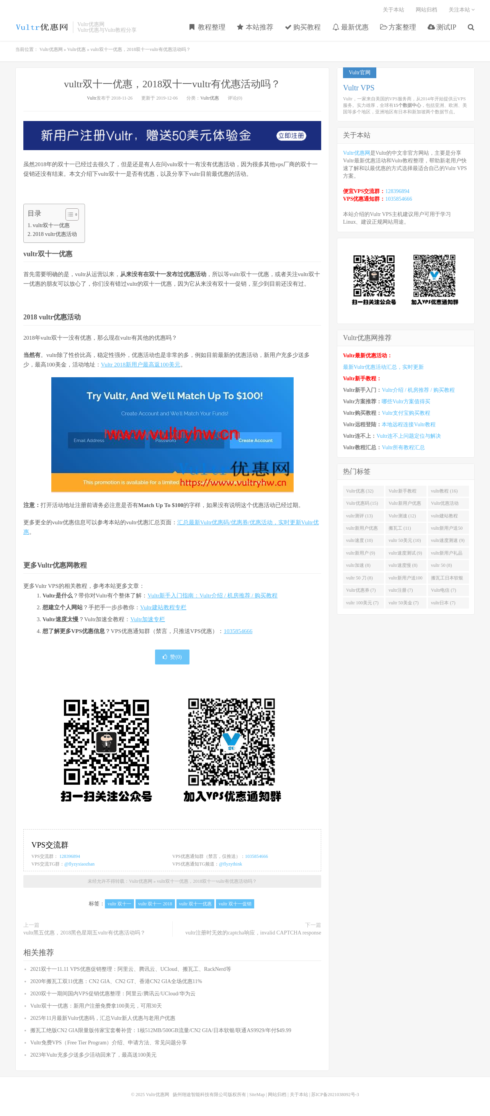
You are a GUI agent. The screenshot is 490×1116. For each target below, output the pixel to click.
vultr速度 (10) (359, 540)
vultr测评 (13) (359, 516)
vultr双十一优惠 (51, 225)
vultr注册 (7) (401, 590)
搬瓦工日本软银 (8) (447, 579)
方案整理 (398, 27)
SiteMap (257, 1094)
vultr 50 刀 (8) (359, 578)
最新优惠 (350, 27)
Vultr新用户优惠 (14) (405, 505)
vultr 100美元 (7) (362, 602)
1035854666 (238, 631)
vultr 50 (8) (441, 565)
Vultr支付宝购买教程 (406, 413)
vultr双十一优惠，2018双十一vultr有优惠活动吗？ (172, 84)
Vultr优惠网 (42, 27)
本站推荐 (255, 27)
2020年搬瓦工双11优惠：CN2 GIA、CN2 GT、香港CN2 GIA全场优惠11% (116, 981)
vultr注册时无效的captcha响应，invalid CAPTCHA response (253, 933)
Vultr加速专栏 (147, 619)
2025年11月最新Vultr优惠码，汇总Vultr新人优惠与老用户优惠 (102, 1018)
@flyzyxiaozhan (79, 864)
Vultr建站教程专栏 (163, 607)
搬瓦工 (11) (400, 528)
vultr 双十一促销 (235, 904)
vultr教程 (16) (444, 491)
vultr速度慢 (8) (403, 565)
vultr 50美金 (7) (404, 602)
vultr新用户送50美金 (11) (447, 529)
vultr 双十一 (119, 904)
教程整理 (207, 27)
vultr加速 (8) (358, 565)
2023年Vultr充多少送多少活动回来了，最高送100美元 (93, 1055)
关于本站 (393, 10)
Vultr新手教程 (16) (402, 492)
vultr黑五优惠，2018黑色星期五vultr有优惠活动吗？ (84, 933)
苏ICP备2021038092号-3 (335, 1094)
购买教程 (303, 27)
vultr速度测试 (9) (405, 553)
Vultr (91, 98)
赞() (172, 657)
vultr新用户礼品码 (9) (447, 554)
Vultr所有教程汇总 (403, 447)
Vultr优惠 (76, 49)
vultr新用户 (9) (360, 553)
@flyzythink (230, 864)
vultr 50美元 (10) (405, 540)
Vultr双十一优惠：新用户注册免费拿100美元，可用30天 (96, 1006)
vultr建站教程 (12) (444, 517)
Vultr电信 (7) (443, 590)
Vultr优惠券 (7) (361, 590)
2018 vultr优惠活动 (55, 234)
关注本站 (462, 10)
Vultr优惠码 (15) (362, 503)
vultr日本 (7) (443, 602)
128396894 (69, 856)
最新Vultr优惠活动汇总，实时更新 (383, 367)
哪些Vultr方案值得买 (406, 401)
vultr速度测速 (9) (448, 540)
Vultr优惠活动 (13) (445, 505)
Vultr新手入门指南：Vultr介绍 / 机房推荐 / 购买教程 (212, 595)
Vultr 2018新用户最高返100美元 (140, 365)
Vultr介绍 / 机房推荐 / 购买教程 (418, 390)
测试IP (442, 27)
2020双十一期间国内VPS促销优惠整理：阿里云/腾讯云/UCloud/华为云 (113, 994)
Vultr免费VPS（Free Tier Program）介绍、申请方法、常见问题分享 (108, 1043)
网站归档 (426, 10)
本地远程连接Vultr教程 (409, 424)
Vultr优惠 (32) (360, 491)
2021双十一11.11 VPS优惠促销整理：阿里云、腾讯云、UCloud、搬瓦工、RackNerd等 (130, 969)
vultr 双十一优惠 (195, 904)
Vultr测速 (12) (402, 516)
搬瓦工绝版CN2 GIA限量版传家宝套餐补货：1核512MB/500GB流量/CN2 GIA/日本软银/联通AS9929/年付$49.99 (160, 1030)
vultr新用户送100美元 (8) (406, 579)
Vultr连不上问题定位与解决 (408, 436)
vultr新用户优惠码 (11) (362, 529)
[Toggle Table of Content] (68, 214)
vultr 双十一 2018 (155, 904)
